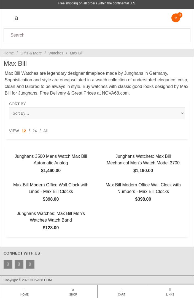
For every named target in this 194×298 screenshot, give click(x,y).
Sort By (17, 104)
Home (9, 53)
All (45, 131)
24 (35, 131)
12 (24, 131)
